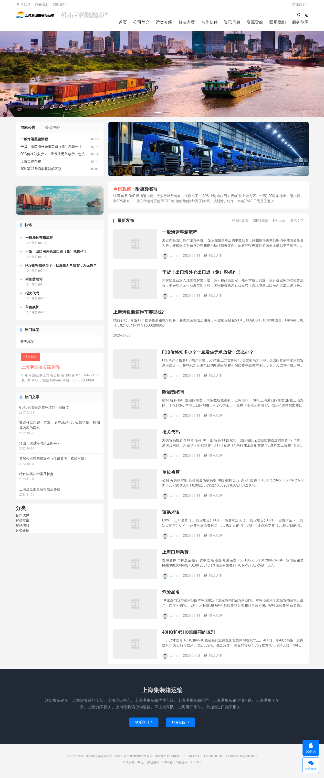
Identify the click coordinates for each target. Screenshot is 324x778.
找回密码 (59, 6)
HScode (279, 225)
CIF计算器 (260, 225)
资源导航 (255, 24)
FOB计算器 (239, 225)
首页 (123, 24)
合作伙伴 (209, 24)
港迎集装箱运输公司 (35, 17)
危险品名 (171, 595)
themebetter (138, 759)
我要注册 (42, 6)
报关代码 (171, 435)
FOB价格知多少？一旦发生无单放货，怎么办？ (208, 355)
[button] (158, 116)
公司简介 (141, 24)
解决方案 (186, 24)
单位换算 (171, 475)
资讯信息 (232, 24)
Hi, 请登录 (23, 6)
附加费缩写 (146, 192)
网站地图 (161, 759)
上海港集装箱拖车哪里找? (138, 315)
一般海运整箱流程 (179, 235)
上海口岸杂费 (175, 555)
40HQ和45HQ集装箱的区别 (188, 635)
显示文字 (297, 225)
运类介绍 (164, 24)
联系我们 (277, 24)
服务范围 (300, 24)
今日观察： (124, 192)
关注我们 (299, 6)
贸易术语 (171, 515)
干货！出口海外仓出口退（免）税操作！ (201, 275)
